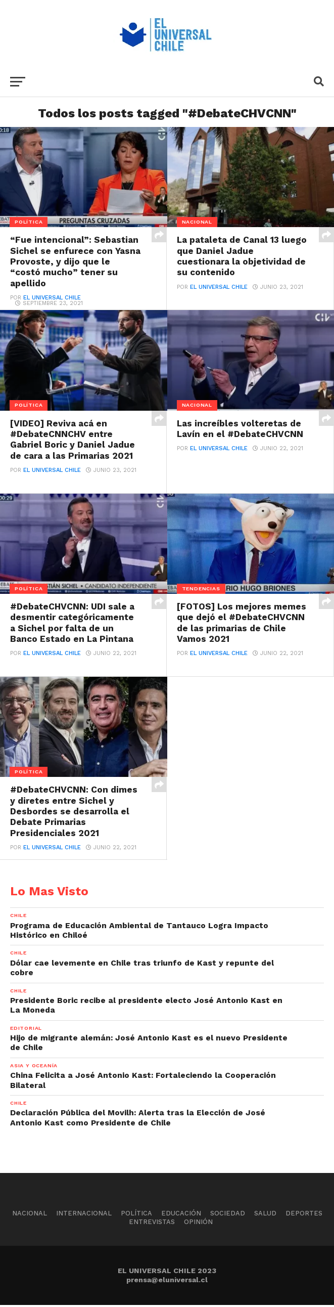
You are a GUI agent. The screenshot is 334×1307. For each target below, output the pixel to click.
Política (136, 1215)
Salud (265, 1215)
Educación (181, 1215)
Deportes (303, 1215)
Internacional (84, 1215)
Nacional (29, 1215)
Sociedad (227, 1215)
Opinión (198, 1223)
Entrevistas (152, 1223)
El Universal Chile (52, 298)
